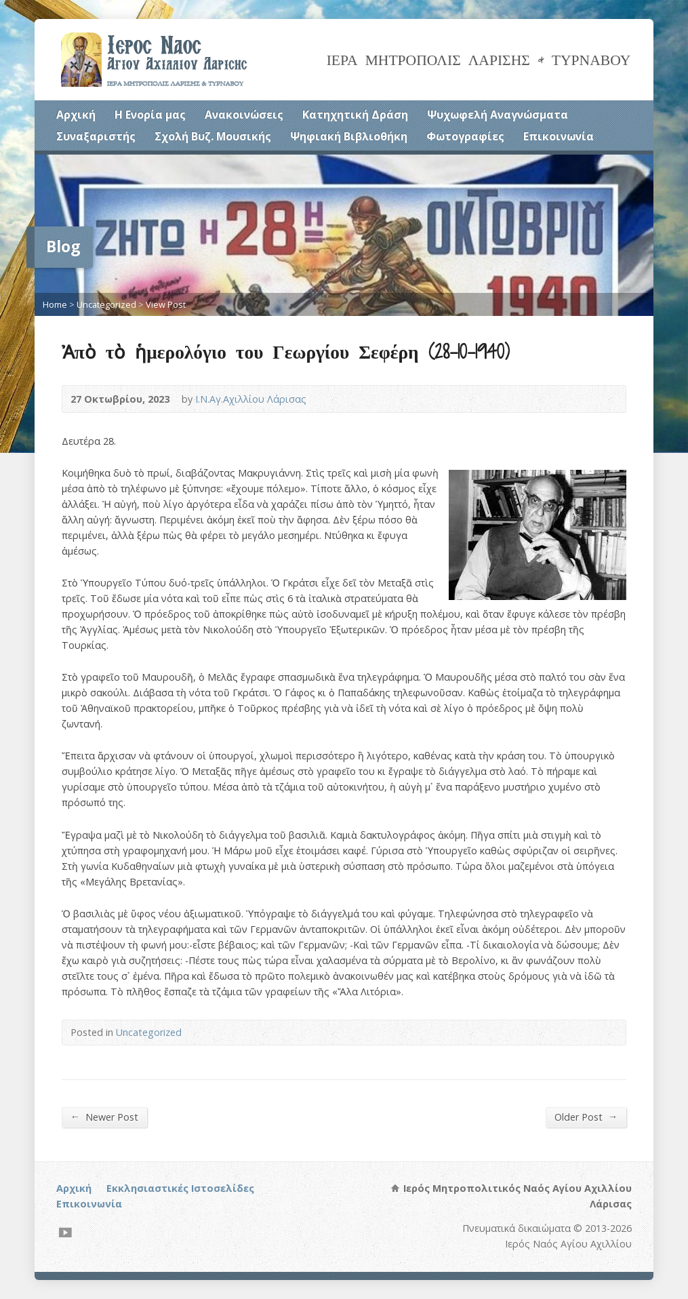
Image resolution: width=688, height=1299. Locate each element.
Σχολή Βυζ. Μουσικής (213, 136)
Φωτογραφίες (465, 136)
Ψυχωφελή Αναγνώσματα (497, 114)
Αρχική (76, 114)
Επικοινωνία (558, 136)
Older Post (586, 1116)
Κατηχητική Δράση (355, 114)
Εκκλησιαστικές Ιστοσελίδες (180, 1188)
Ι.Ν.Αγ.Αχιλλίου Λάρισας (250, 399)
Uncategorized (106, 304)
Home (55, 304)
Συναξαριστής (96, 136)
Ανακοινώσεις (244, 114)
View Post (166, 304)
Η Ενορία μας (150, 114)
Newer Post (104, 1116)
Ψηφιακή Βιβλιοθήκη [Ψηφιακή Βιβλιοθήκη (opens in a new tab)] (348, 136)
